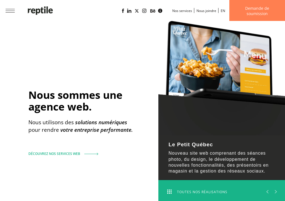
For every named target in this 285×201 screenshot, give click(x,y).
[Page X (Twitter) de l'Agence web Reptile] (137, 11)
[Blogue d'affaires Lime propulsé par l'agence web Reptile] (160, 11)
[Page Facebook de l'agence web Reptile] (123, 11)
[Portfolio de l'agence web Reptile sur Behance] (152, 11)
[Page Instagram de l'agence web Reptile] (144, 11)
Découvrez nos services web (61, 151)
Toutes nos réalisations (197, 192)
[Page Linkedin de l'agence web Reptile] (129, 11)
